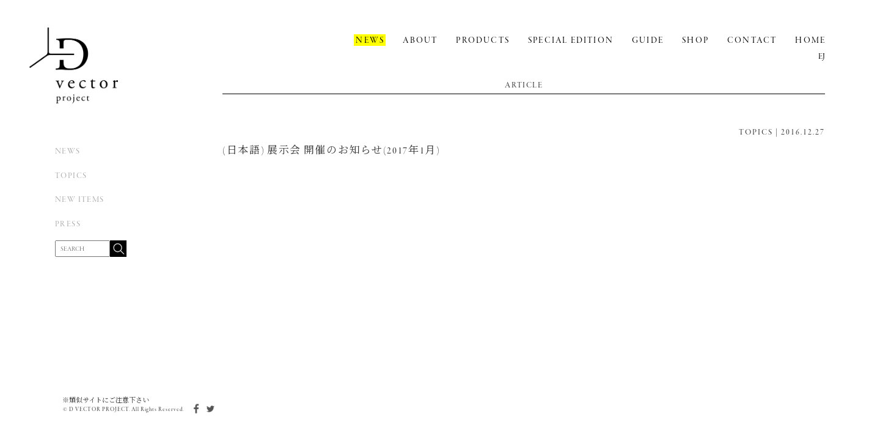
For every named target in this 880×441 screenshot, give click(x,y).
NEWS (68, 151)
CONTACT (752, 40)
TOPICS (71, 176)
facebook (195, 408)
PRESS (68, 224)
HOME (810, 40)
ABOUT (420, 40)
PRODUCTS (483, 40)
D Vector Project (73, 65)
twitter (210, 408)
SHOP (695, 40)
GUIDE (648, 40)
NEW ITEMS (80, 200)
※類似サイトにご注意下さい (105, 401)
